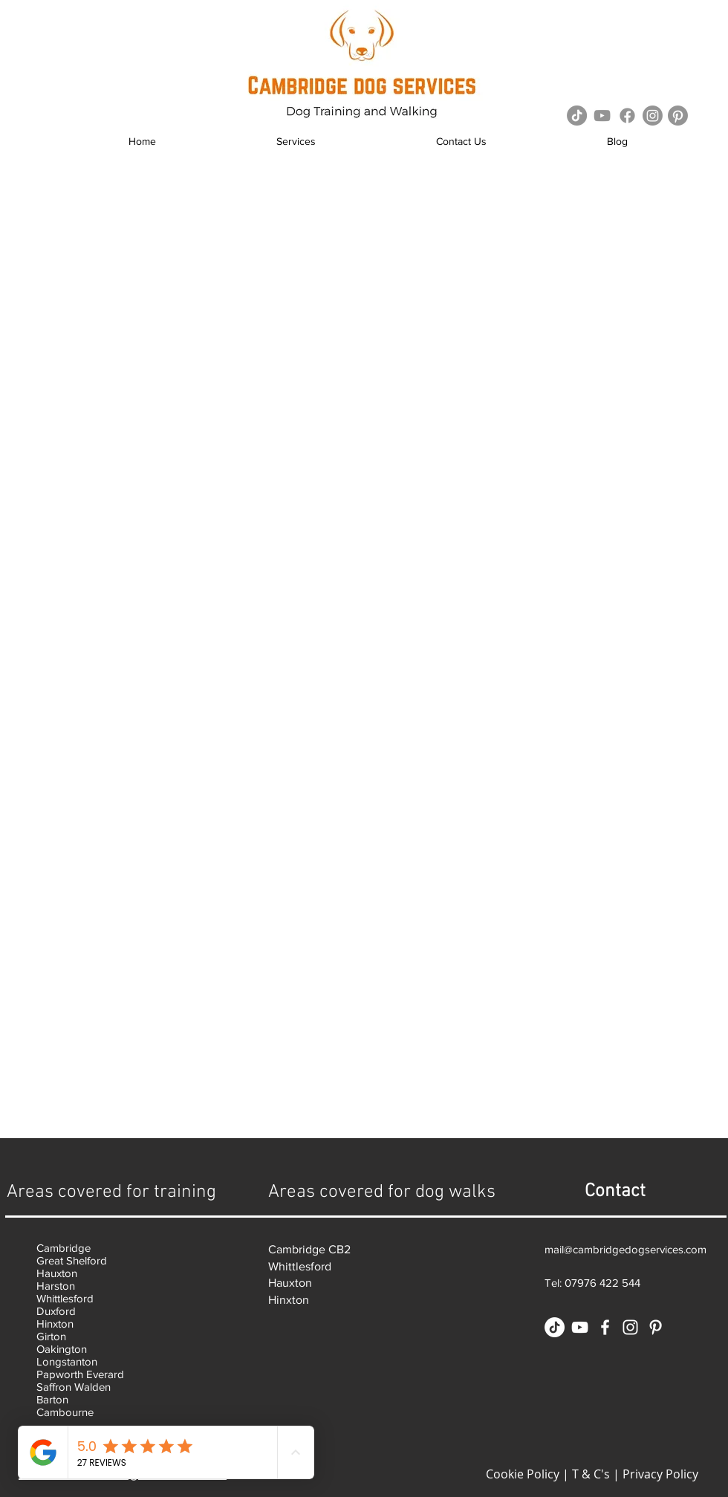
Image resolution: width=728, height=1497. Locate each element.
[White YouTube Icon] (580, 1327)
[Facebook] (627, 115)
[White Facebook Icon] (605, 1327)
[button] (296, 141)
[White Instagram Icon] (630, 1327)
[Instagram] (653, 115)
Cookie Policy (522, 1474)
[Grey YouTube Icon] (602, 115)
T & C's (591, 1474)
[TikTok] (577, 115)
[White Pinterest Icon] (656, 1327)
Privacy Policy (660, 1474)
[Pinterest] (678, 115)
